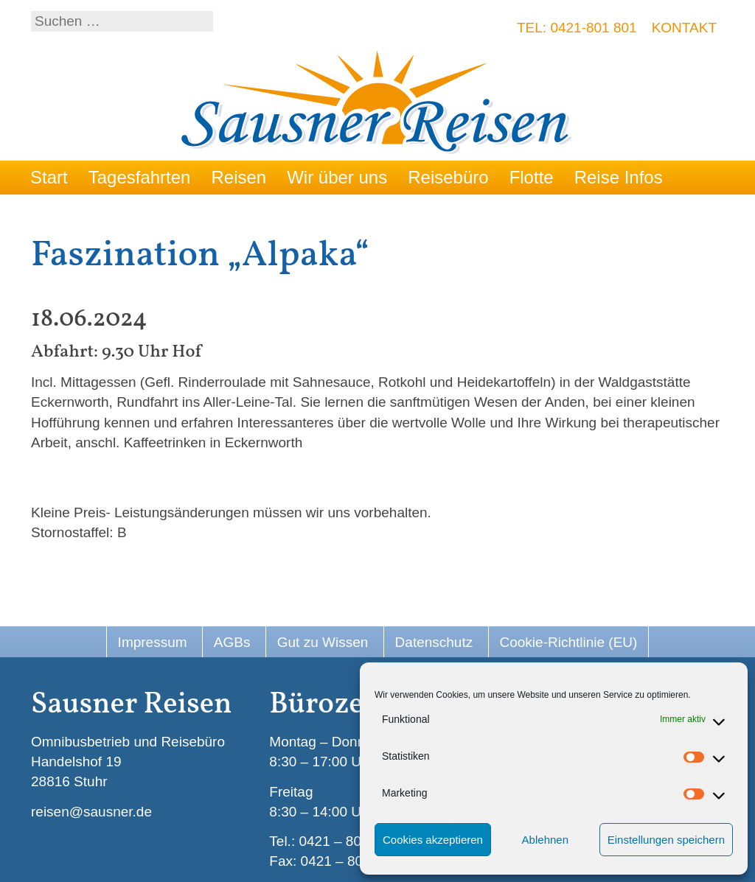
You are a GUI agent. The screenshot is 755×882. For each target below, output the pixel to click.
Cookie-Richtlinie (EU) (569, 642)
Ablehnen (545, 839)
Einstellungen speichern (666, 839)
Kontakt (684, 27)
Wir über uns (337, 177)
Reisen (238, 177)
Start (49, 177)
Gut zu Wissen (323, 642)
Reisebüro (448, 177)
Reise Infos (618, 177)
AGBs (232, 642)
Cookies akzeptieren (433, 839)
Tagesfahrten (139, 177)
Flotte (531, 177)
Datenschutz (434, 642)
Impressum (152, 642)
